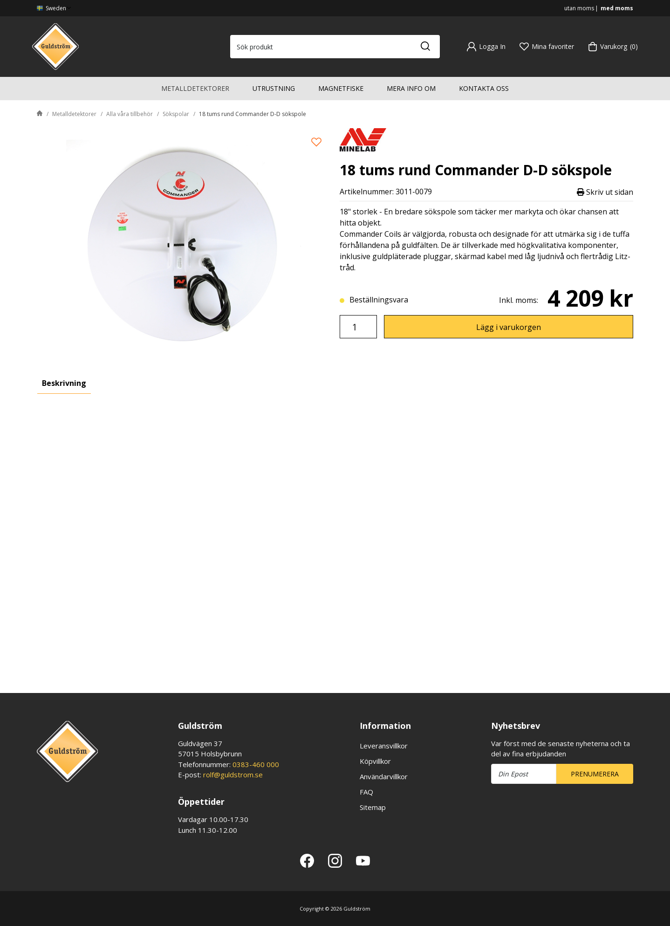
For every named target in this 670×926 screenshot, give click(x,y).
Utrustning (274, 88)
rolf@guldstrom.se (233, 774)
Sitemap (373, 807)
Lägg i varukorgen (508, 327)
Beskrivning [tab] (64, 383)
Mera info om (411, 88)
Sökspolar (176, 114)
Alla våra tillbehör (129, 114)
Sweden (55, 8)
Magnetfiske (340, 88)
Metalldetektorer (195, 88)
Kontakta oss (484, 88)
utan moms (579, 8)
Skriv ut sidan (605, 191)
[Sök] (425, 46)
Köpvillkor (375, 761)
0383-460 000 (255, 764)
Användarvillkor (384, 776)
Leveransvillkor (384, 745)
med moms (617, 8)
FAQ (366, 791)
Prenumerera (595, 773)
